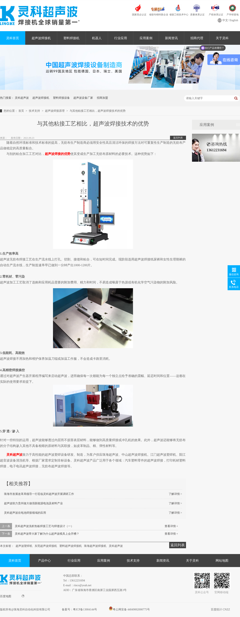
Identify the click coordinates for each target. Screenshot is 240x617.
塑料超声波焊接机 (70, 545)
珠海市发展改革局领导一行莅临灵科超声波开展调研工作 (39, 493)
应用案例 (146, 38)
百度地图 (12, 596)
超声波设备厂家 (83, 97)
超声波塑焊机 (24, 545)
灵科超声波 (22, 97)
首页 (21, 110)
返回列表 (178, 137)
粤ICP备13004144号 (85, 609)
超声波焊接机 (41, 38)
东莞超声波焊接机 (46, 545)
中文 (225, 20)
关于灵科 (192, 560)
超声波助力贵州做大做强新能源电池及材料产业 (33, 503)
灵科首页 (12, 38)
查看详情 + (171, 526)
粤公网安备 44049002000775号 (129, 609)
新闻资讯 (171, 38)
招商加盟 (102, 97)
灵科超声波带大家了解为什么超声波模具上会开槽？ (47, 533)
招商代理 (196, 38)
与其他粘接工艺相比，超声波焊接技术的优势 (98, 110)
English (234, 20)
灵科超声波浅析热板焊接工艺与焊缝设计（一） (44, 526)
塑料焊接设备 (61, 97)
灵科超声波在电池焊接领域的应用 (25, 512)
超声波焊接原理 (55, 110)
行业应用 (120, 38)
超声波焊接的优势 (57, 153)
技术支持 (35, 110)
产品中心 (44, 560)
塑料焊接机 (71, 38)
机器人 (97, 38)
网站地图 (222, 560)
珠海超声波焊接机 (95, 545)
